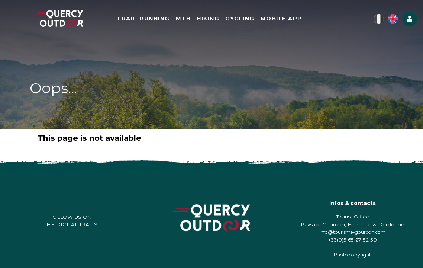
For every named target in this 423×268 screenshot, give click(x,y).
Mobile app (281, 18)
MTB (183, 18)
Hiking (208, 18)
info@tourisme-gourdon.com (352, 232)
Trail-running (143, 18)
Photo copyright (352, 255)
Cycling (240, 18)
